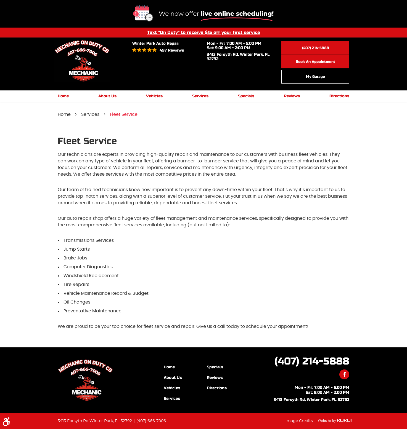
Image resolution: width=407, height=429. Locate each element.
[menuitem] (63, 96)
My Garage (315, 76)
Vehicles (154, 96)
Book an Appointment (315, 62)
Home (63, 96)
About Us (107, 96)
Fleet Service (124, 114)
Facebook (344, 374)
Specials (246, 96)
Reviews (292, 96)
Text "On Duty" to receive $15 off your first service (203, 32)
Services (200, 96)
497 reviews (171, 50)
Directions (339, 96)
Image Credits (300, 421)
